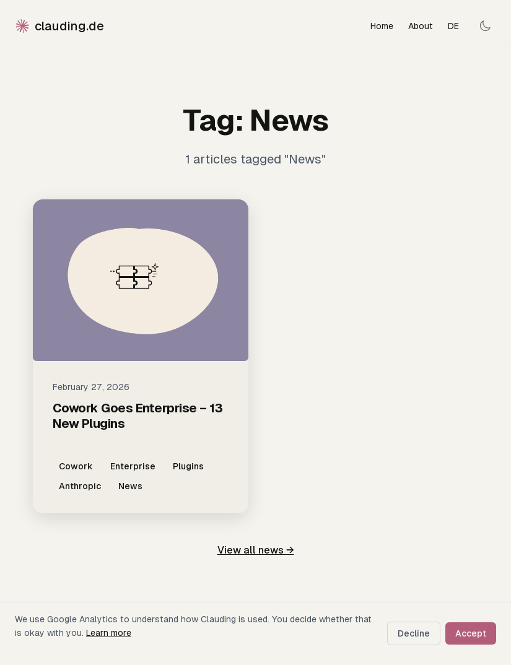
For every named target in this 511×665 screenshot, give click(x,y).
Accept (470, 633)
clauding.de (59, 26)
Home (381, 26)
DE (453, 26)
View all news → (255, 550)
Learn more (108, 633)
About (420, 26)
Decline (414, 633)
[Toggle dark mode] (485, 26)
